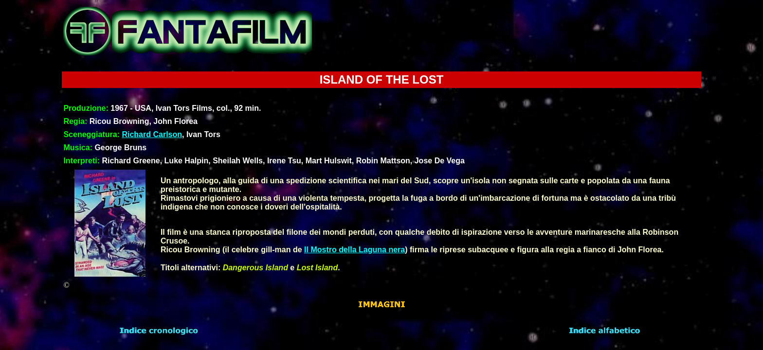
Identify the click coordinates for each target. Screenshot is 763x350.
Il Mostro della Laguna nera (354, 249)
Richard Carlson (152, 134)
